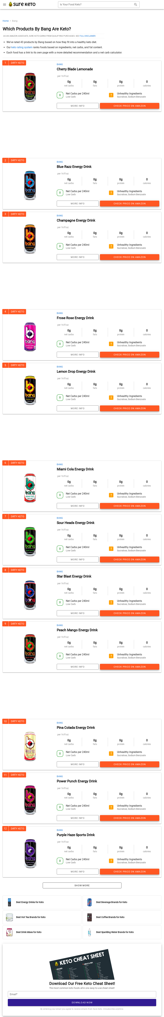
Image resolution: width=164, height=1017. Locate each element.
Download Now (82, 1002)
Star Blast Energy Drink (74, 576)
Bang (60, 64)
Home (6, 21)
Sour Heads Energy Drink (75, 523)
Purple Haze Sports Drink (76, 835)
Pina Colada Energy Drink (76, 728)
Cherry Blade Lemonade (75, 69)
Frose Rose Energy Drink (75, 318)
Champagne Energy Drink (76, 220)
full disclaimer (87, 36)
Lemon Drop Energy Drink (76, 372)
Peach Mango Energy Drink (77, 630)
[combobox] (99, 4)
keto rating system (21, 47)
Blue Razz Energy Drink (74, 167)
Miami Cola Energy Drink (75, 469)
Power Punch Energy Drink (77, 781)
